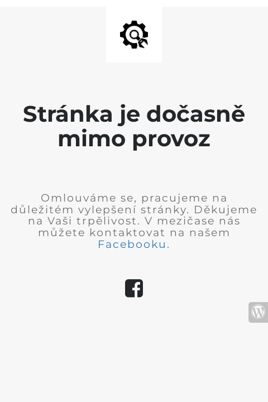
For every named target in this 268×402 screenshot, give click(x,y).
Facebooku (132, 244)
